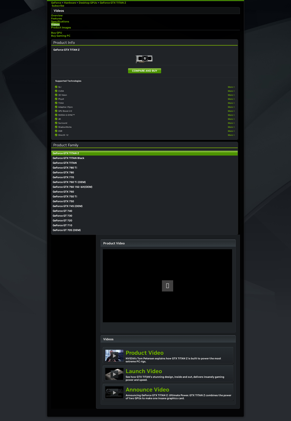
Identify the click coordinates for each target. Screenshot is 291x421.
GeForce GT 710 (62, 225)
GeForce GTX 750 (63, 201)
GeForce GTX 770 (63, 177)
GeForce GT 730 (62, 215)
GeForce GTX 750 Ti (65, 196)
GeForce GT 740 (62, 211)
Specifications (60, 21)
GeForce (56, 2)
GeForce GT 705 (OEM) (67, 230)
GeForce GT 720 (62, 220)
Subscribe (57, 5)
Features (56, 18)
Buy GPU (56, 32)
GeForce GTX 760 (63, 191)
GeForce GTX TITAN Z (113, 2)
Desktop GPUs (88, 2)
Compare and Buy (144, 70)
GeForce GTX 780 (63, 172)
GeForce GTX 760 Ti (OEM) (69, 182)
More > (231, 87)
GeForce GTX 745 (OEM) (68, 206)
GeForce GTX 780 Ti (65, 167)
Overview (57, 15)
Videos (55, 24)
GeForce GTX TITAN (65, 163)
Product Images (61, 27)
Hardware (70, 2)
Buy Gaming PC (60, 35)
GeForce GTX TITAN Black (68, 158)
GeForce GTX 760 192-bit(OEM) (72, 187)
